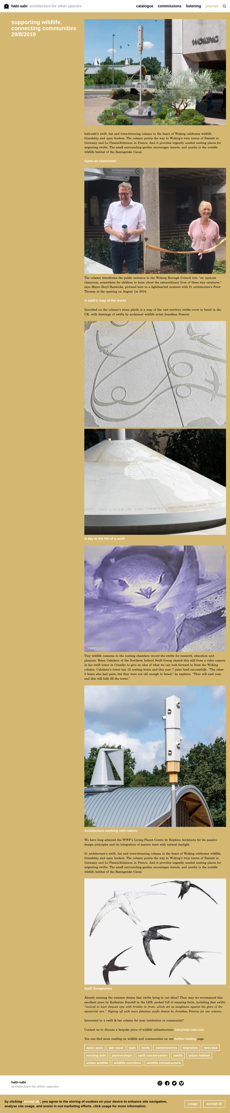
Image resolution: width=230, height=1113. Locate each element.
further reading (185, 1038)
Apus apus (94, 1048)
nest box (211, 1048)
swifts (178, 1055)
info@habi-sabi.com (189, 1029)
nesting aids (96, 1055)
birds (146, 1048)
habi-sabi (46, 6)
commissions (169, 6)
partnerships (122, 1055)
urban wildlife (97, 1063)
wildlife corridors (127, 1063)
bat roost (116, 1048)
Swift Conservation (152, 1055)
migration (190, 1048)
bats (132, 1048)
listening (193, 6)
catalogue (144, 6)
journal (212, 6)
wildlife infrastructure (164, 1063)
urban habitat (199, 1055)
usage (193, 1104)
